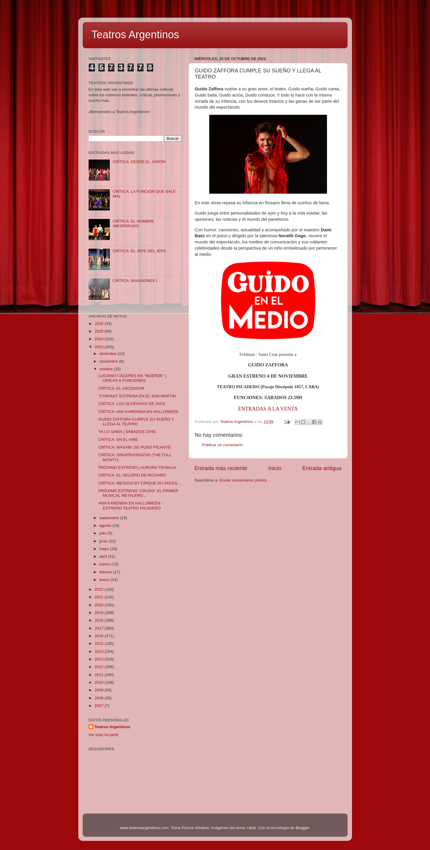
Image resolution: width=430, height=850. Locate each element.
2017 (99, 628)
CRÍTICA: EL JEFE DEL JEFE (139, 251)
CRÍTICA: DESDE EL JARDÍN (139, 162)
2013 (99, 659)
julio (103, 533)
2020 (99, 605)
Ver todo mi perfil (103, 735)
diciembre (108, 353)
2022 (99, 589)
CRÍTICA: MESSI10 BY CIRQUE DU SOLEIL (138, 483)
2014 (99, 651)
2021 (99, 597)
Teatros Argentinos (135, 35)
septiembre (109, 518)
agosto (105, 525)
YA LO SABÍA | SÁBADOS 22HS (127, 431)
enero (105, 579)
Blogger (302, 828)
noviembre (109, 361)
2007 (99, 705)
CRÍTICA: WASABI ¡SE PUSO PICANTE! (134, 447)
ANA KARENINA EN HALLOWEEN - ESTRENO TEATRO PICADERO (130, 505)
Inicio (274, 468)
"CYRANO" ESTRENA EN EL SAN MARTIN (137, 396)
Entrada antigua (321, 468)
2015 (99, 643)
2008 (99, 698)
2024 (99, 339)
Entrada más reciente (221, 468)
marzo (105, 564)
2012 (99, 667)
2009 (99, 690)
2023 (99, 347)
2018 (99, 620)
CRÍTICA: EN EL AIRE (118, 439)
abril (103, 556)
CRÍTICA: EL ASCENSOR (121, 388)
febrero (106, 572)
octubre (106, 369)
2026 (99, 323)
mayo (104, 549)
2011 (99, 675)
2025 (99, 331)
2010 (99, 682)
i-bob (251, 828)
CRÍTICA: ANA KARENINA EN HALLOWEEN (138, 411)
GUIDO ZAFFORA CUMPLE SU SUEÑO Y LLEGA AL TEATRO (136, 421)
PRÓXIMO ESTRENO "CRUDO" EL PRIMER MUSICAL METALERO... (138, 493)
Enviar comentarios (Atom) (243, 480)
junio (104, 541)
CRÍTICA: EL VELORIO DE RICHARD (132, 475)
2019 (99, 612)
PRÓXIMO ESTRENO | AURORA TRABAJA (137, 467)
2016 (99, 636)
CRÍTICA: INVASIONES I (135, 280)
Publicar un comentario (222, 445)
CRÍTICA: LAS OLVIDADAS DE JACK (131, 403)
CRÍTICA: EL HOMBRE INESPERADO (133, 223)
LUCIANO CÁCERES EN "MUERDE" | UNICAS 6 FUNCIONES (132, 378)
